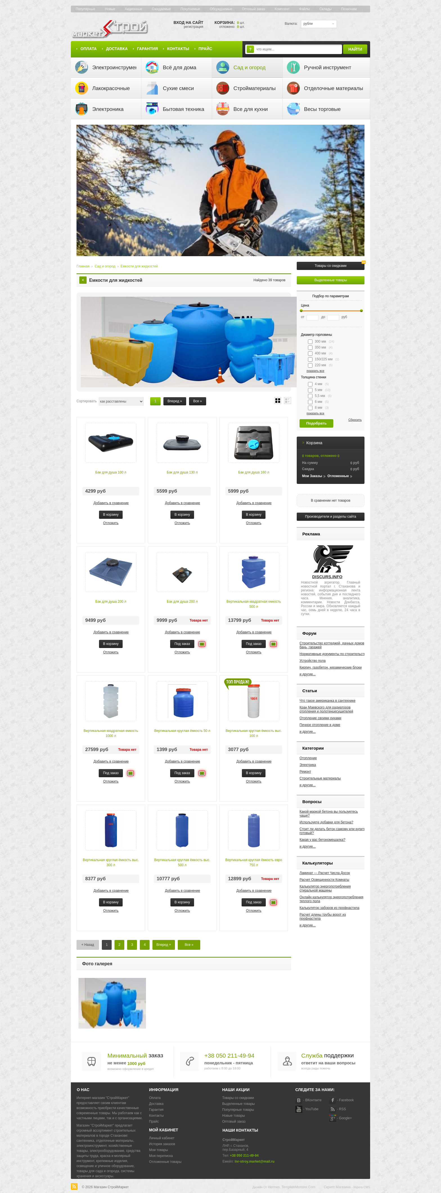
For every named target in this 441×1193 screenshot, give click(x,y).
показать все (315, 370)
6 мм (318, 402)
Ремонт (305, 772)
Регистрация (193, 27)
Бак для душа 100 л (110, 472)
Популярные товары (238, 1110)
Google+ (345, 1118)
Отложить (111, 523)
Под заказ (182, 644)
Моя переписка (161, 1156)
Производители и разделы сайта (330, 517)
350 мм (320, 347)
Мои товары (158, 1150)
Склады (326, 9)
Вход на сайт (188, 22)
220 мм (320, 365)
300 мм (321, 341)
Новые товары (233, 1116)
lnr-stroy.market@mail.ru (254, 1161)
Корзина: (230, 22)
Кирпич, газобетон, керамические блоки (331, 667)
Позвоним (349, 9)
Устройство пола (313, 661)
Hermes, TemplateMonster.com (292, 1187)
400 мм (320, 353)
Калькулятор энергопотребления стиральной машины (325, 888)
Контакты (178, 48)
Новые (110, 9)
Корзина (314, 442)
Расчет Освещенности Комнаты (324, 880)
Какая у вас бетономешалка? (322, 840)
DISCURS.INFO (327, 576)
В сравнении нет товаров (330, 500)
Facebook (346, 1100)
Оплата (88, 48)
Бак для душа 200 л (110, 602)
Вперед (175, 401)
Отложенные (338, 476)
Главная (82, 266)
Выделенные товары (330, 280)
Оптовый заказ (253, 9)
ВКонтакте (313, 1100)
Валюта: (291, 24)
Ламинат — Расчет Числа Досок (325, 873)
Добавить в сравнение (111, 503)
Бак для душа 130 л (182, 472)
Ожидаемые (161, 9)
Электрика (308, 765)
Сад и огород (105, 266)
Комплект (282, 9)
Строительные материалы (320, 778)
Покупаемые (190, 9)
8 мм (318, 408)
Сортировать (86, 401)
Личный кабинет (161, 1138)
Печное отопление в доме (320, 725)
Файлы (304, 9)
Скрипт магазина (337, 1187)
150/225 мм (323, 359)
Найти (355, 49)
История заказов (162, 1144)
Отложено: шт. (232, 27)
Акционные (133, 9)
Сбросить (355, 419)
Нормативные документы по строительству (333, 654)
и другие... (308, 674)
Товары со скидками (330, 266)
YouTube (311, 1109)
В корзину (111, 515)
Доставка (117, 48)
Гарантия (147, 48)
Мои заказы (312, 476)
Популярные (85, 9)
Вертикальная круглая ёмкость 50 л (182, 731)
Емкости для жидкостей (139, 266)
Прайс (205, 48)
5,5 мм (320, 396)
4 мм (318, 384)
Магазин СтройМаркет (111, 1187)
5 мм (319, 390)
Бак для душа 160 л (253, 472)
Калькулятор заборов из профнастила (329, 908)
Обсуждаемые (221, 9)
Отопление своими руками (320, 718)
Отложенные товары (165, 1162)
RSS (342, 1109)
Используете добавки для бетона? (326, 822)
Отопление (308, 758)
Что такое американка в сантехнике (328, 701)
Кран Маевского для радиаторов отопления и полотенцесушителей (326, 709)
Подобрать (316, 423)
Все (197, 401)
